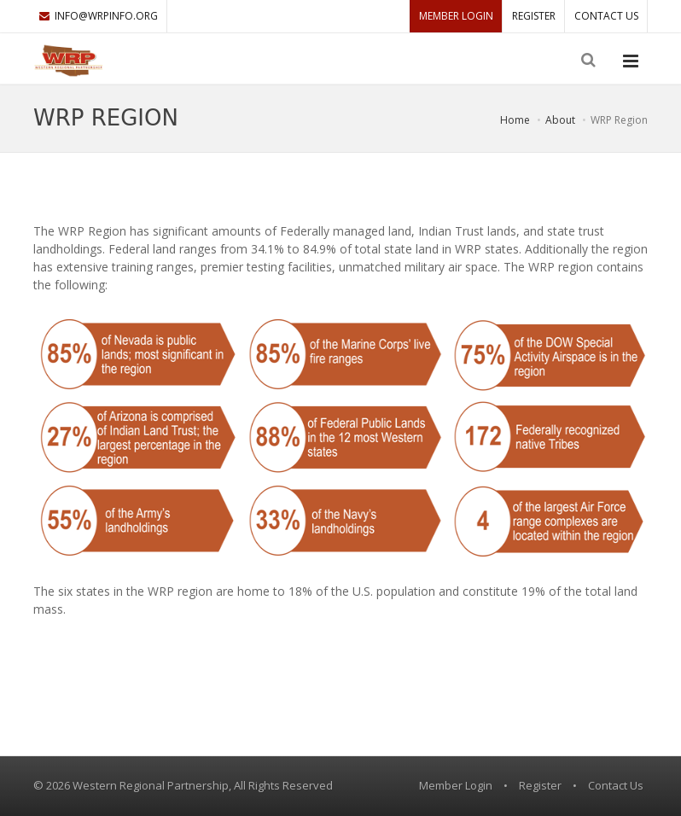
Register (534, 16)
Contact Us (606, 16)
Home (515, 120)
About (560, 120)
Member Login (456, 16)
